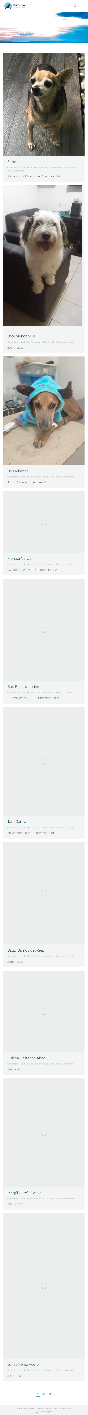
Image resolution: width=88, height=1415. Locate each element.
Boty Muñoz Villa (21, 336)
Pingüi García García (24, 1193)
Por (44, 167)
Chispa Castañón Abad (26, 1058)
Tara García (16, 821)
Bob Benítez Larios (23, 686)
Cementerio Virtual (16, 167)
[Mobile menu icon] (82, 6)
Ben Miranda (18, 471)
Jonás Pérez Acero (23, 1364)
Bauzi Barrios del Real (25, 950)
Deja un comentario (16, 171)
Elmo (11, 162)
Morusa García (19, 558)
